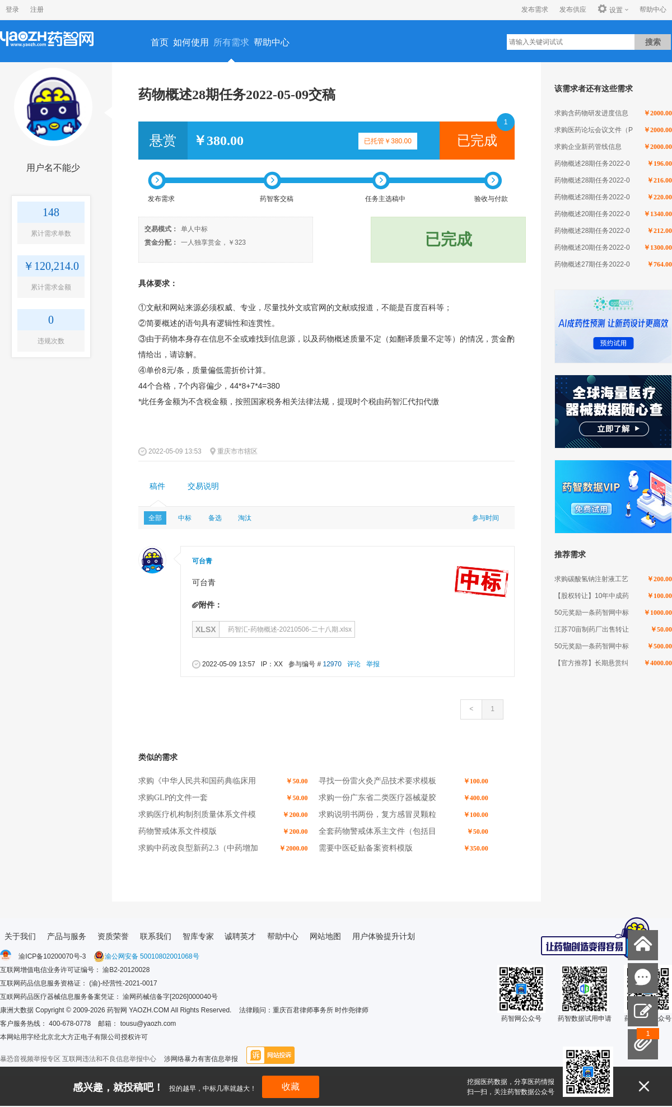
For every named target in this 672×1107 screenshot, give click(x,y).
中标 (185, 518)
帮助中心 (653, 9)
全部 (155, 518)
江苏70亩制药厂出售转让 (591, 629)
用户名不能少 (53, 167)
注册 (37, 9)
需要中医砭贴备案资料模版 (366, 848)
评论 (354, 664)
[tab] (157, 486)
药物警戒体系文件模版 (177, 831)
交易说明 (203, 486)
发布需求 (534, 9)
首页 (160, 42)
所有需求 (231, 42)
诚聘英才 (240, 936)
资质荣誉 (113, 936)
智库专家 (198, 936)
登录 (12, 9)
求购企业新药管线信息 (588, 147)
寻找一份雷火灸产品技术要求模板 (377, 781)
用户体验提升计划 (383, 936)
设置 (610, 9)
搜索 (653, 42)
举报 (373, 664)
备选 (215, 518)
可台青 (202, 561)
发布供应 (572, 9)
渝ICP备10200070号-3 (52, 956)
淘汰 (244, 518)
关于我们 (20, 936)
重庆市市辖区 (237, 451)
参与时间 (485, 518)
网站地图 (325, 936)
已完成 (477, 140)
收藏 (291, 1086)
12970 (332, 664)
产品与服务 (66, 936)
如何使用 (191, 42)
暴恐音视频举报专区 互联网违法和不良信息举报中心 (78, 1059)
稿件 (157, 486)
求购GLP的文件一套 (173, 797)
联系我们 (155, 936)
